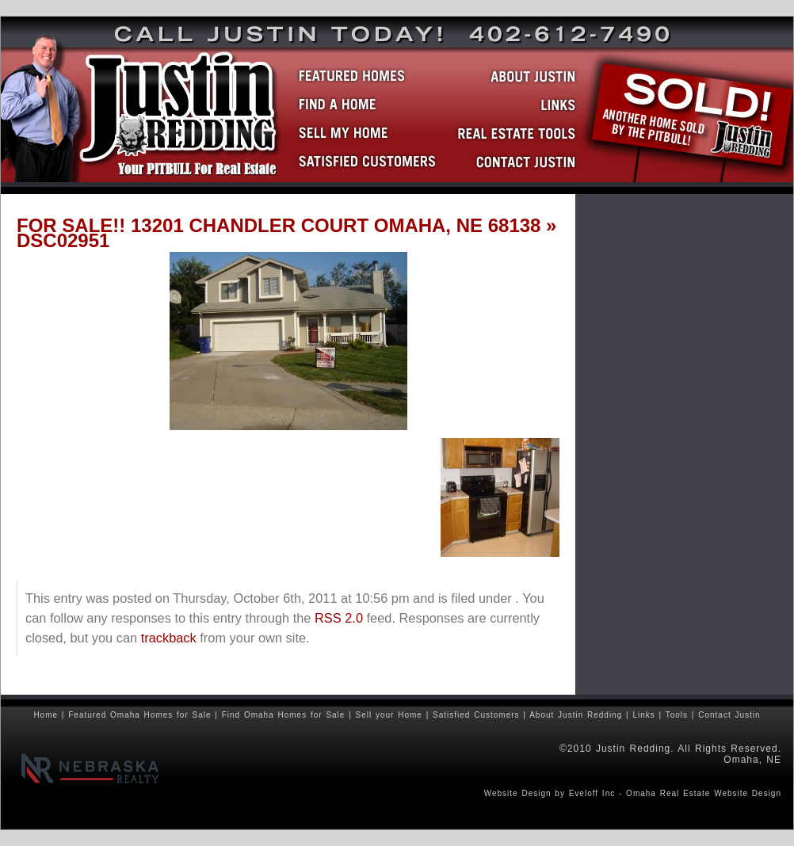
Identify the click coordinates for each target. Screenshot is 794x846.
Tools (677, 715)
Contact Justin (729, 715)
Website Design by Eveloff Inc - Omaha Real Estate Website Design (632, 793)
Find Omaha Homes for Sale (283, 715)
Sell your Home (389, 715)
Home (45, 715)
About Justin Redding (575, 715)
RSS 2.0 (339, 618)
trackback (169, 638)
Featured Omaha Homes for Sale (139, 715)
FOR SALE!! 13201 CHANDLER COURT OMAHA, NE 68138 (278, 225)
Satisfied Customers (476, 715)
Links (643, 715)
